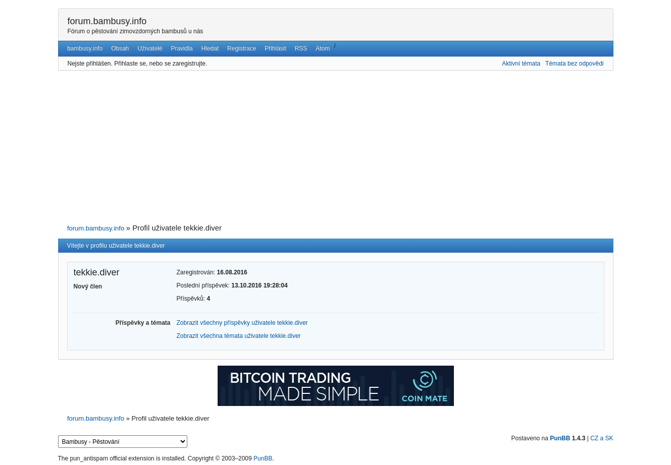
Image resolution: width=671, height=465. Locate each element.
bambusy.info (84, 48)
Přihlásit (275, 48)
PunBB (560, 438)
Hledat (210, 48)
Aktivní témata (521, 63)
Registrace (241, 48)
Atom (323, 48)
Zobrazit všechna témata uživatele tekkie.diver (239, 335)
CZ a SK (601, 438)
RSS (301, 48)
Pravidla (181, 48)
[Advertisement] (335, 147)
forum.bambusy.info (107, 21)
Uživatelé (149, 48)
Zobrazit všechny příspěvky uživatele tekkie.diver (242, 322)
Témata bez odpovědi (574, 63)
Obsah (120, 48)
